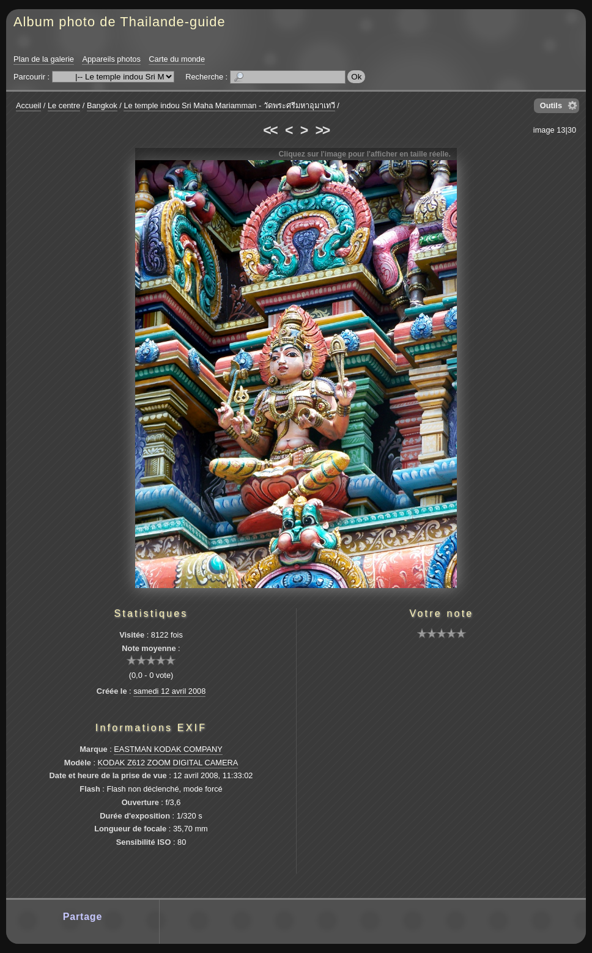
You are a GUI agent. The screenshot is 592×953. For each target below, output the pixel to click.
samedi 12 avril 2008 (169, 691)
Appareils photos (111, 59)
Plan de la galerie (43, 59)
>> (322, 130)
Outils (551, 105)
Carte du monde (177, 59)
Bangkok (102, 105)
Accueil (28, 105)
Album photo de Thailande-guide (119, 21)
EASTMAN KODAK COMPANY (168, 749)
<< (269, 130)
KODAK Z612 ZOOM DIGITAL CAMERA (168, 762)
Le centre (64, 105)
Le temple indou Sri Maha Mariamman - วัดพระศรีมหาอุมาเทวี (229, 105)
